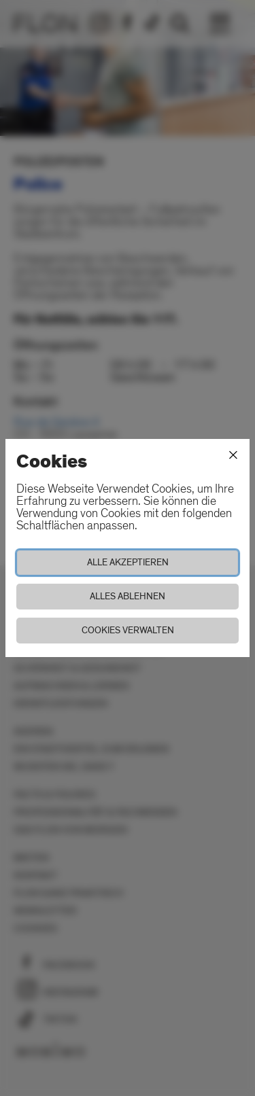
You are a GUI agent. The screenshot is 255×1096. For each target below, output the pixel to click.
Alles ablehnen (127, 596)
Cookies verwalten (128, 630)
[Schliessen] (233, 455)
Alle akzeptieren (128, 562)
